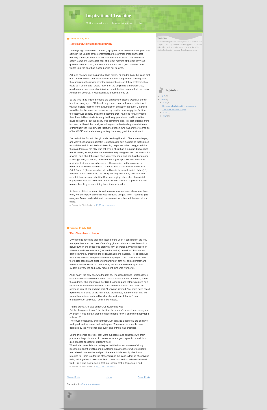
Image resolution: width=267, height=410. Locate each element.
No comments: (109, 205)
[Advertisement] (88, 219)
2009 (163, 99)
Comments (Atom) (90, 384)
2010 (163, 96)
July (165, 103)
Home (109, 377)
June (165, 113)
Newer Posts (73, 377)
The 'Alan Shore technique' (85, 233)
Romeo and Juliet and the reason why (91, 43)
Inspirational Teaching (108, 15)
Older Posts (144, 377)
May (165, 116)
